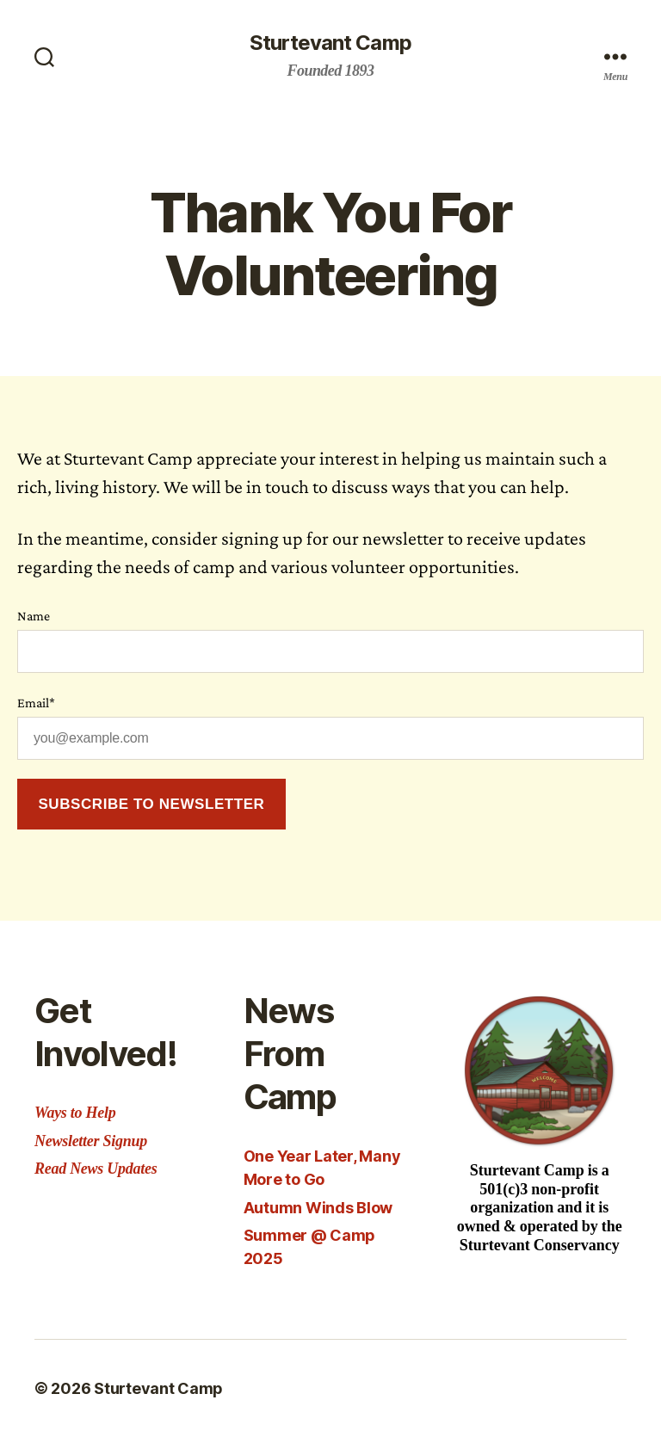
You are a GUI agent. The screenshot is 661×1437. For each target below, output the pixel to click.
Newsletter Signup (90, 1141)
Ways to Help (74, 1112)
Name (33, 615)
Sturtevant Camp (330, 43)
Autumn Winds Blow (318, 1208)
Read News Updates (95, 1168)
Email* (36, 702)
